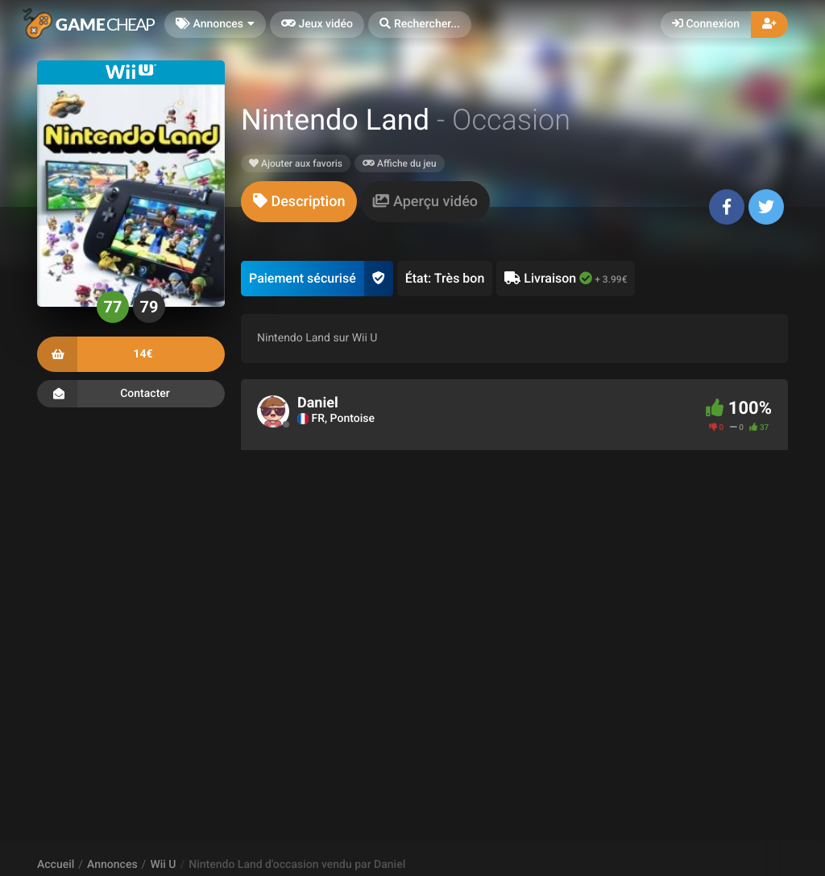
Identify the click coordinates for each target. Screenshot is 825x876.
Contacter (131, 393)
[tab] (299, 201)
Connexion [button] (706, 24)
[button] (419, 24)
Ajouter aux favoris (295, 163)
